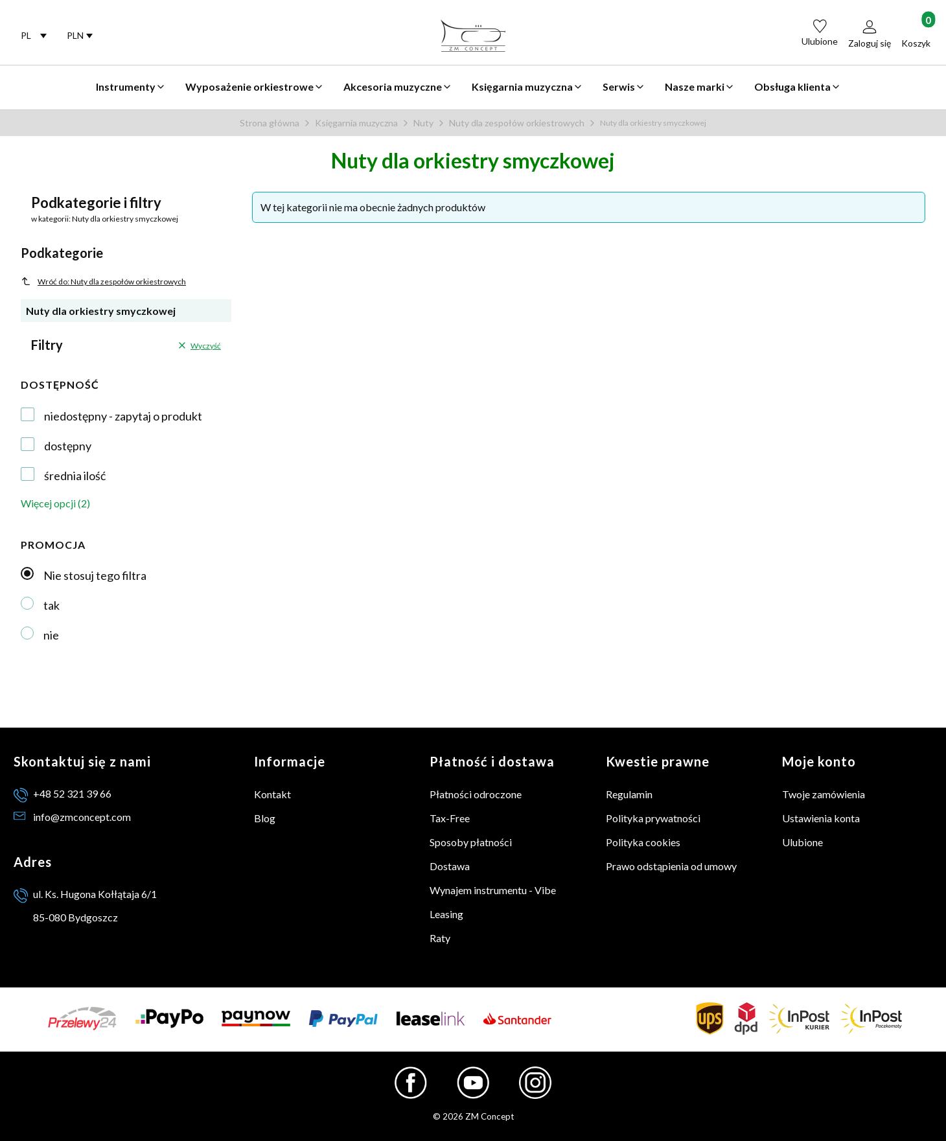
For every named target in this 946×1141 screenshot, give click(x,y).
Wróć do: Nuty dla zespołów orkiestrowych (103, 281)
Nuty (423, 122)
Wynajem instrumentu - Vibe (493, 890)
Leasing (446, 914)
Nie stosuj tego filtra (94, 575)
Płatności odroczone (476, 794)
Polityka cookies (643, 842)
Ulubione (802, 842)
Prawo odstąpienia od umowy (671, 866)
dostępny (67, 446)
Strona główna (269, 122)
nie (51, 635)
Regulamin (629, 794)
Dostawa (450, 866)
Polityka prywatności (653, 818)
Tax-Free (450, 818)
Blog (264, 818)
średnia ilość (75, 475)
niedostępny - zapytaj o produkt (123, 416)
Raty (440, 938)
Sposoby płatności (471, 842)
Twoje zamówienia (823, 794)
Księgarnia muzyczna (356, 122)
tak (51, 605)
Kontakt (272, 794)
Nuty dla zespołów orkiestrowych (516, 122)
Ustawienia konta (821, 818)
